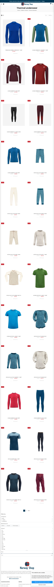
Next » (29, 510)
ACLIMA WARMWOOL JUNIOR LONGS (14, 131)
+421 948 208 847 (15, 578)
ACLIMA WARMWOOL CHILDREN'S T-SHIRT (40, 50)
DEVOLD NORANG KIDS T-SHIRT (14, 459)
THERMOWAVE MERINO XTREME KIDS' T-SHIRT (13, 50)
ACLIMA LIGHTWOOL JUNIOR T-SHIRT (40, 295)
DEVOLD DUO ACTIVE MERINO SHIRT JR (14, 295)
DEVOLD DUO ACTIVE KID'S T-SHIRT (40, 254)
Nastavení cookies (42, 584)
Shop (43, 1)
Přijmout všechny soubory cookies (42, 582)
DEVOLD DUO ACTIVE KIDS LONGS (13, 213)
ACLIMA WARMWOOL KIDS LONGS (40, 131)
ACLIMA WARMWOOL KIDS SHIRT (14, 91)
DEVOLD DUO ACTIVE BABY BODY (40, 336)
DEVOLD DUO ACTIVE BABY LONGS (40, 172)
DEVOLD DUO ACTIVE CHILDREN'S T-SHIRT (14, 377)
